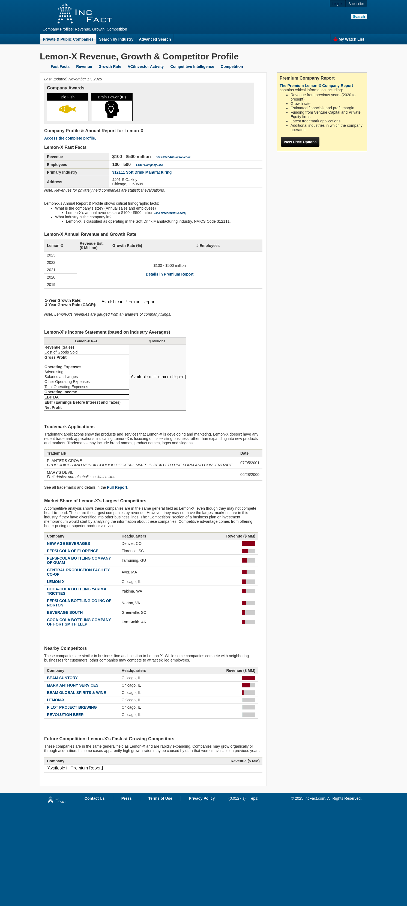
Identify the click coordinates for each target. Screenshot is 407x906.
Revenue (84, 66)
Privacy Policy (202, 798)
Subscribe (356, 4)
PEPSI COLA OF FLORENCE (72, 551)
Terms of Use (160, 798)
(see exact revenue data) (170, 213)
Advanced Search (155, 39)
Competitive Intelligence (192, 66)
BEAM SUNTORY (62, 678)
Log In (337, 4)
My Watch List (348, 39)
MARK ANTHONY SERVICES (72, 685)
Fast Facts (60, 66)
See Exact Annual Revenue (173, 157)
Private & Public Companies (68, 39)
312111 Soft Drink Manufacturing (142, 172)
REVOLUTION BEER (65, 714)
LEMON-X (56, 581)
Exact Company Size (149, 165)
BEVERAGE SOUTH (65, 612)
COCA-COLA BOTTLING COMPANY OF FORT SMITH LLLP (79, 622)
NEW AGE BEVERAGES (68, 543)
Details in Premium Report (169, 274)
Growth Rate (109, 66)
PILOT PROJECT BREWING (72, 707)
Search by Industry (116, 39)
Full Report (117, 487)
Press (126, 798)
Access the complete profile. (70, 138)
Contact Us (95, 798)
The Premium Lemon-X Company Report (316, 85)
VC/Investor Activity (146, 66)
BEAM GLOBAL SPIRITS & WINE (76, 692)
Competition (232, 66)
